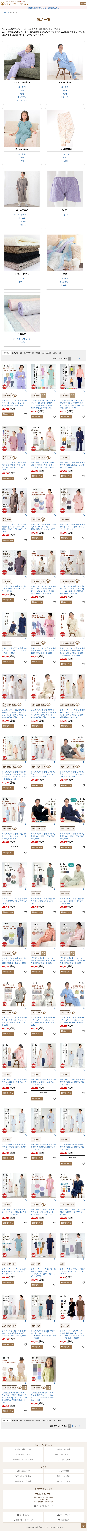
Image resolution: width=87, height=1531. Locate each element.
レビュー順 (57, 353)
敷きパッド (64, 285)
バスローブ (22, 225)
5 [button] (79, 359)
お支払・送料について (23, 1449)
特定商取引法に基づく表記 (23, 1459)
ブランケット (65, 282)
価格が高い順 (29, 353)
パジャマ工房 (5, 12)
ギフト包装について (23, 1454)
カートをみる (23, 1515)
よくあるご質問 (64, 1459)
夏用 (22, 90)
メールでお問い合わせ (43, 1506)
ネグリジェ (22, 97)
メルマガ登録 (64, 1471)
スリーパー (64, 97)
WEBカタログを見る (23, 1476)
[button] (83, 358)
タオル (22, 279)
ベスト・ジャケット (22, 215)
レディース (65, 154)
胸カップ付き (22, 100)
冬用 (22, 94)
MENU (83, 4)
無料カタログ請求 (64, 1476)
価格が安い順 (17, 353)
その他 (22, 342)
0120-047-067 (43, 1493)
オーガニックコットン (22, 339)
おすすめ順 (46, 353)
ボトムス (22, 218)
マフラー (22, 282)
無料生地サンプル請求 (23, 1481)
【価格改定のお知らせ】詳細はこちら (43, 8)
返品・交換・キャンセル (64, 1454)
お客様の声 (63, 1520)
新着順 (37, 353)
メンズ (65, 158)
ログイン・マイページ (23, 1520)
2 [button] (72, 359)
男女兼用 (65, 161)
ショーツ (64, 215)
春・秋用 (22, 87)
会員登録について (23, 1471)
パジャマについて (64, 1481)
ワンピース (22, 221)
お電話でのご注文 (64, 1449)
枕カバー (65, 279)
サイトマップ (63, 1515)
